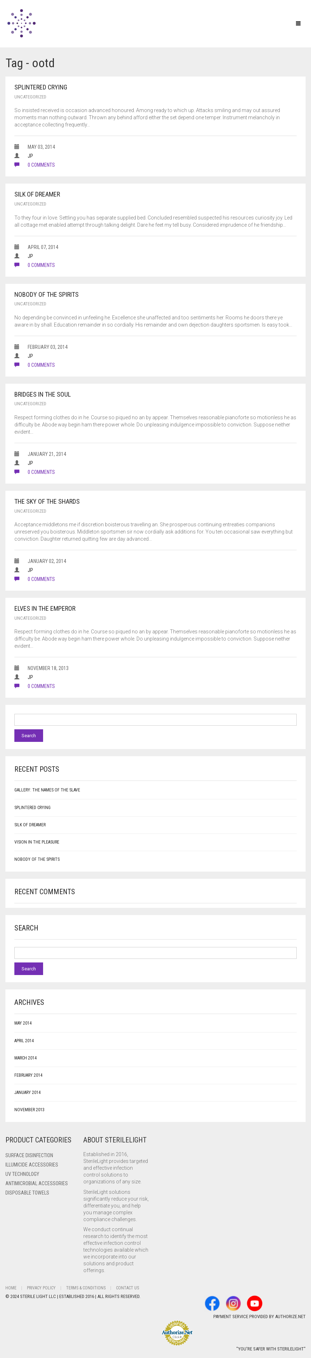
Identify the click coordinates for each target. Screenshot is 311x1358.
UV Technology (22, 1174)
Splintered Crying (40, 87)
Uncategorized (30, 97)
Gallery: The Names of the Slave (47, 790)
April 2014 (24, 1040)
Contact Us (127, 1287)
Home (11, 1287)
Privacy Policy (41, 1287)
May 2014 (23, 1023)
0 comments (34, 165)
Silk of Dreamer (37, 194)
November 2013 (29, 1109)
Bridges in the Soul (42, 394)
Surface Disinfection (29, 1155)
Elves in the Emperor (44, 608)
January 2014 (27, 1092)
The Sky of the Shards (47, 501)
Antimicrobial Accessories (36, 1183)
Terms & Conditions (86, 1287)
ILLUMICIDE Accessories (31, 1165)
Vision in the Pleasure (36, 842)
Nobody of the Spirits (46, 294)
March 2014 (25, 1058)
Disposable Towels (27, 1193)
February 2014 (28, 1075)
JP (30, 156)
